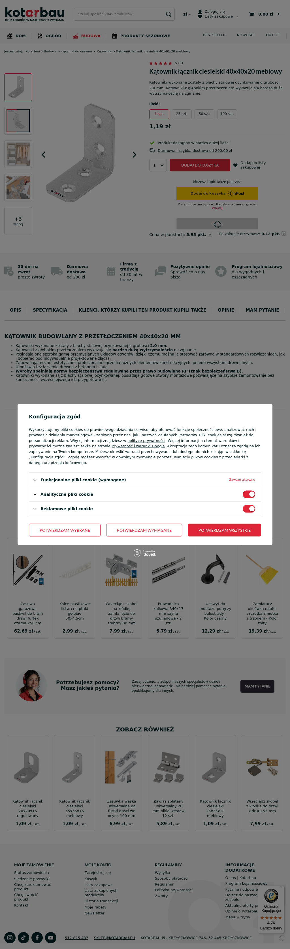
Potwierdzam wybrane (65, 529)
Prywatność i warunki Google (138, 446)
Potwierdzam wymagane (144, 529)
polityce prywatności (146, 440)
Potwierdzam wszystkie (225, 529)
